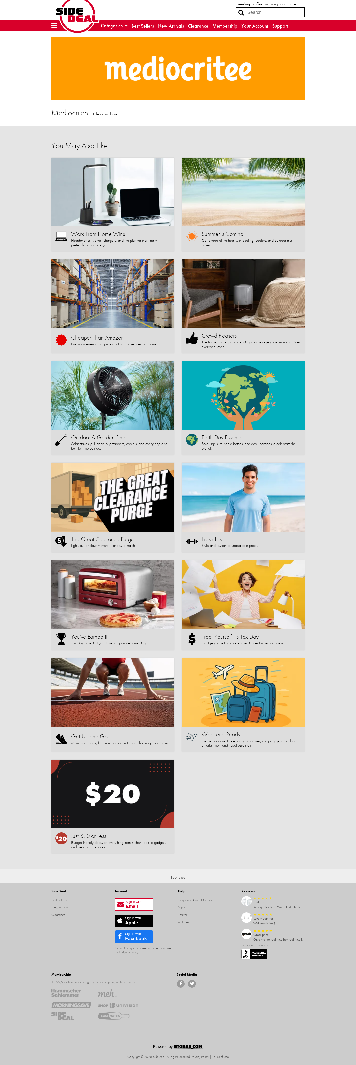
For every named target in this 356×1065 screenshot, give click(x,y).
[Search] (241, 12)
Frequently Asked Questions (196, 900)
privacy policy (129, 952)
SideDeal (58, 891)
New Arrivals (171, 26)
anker (293, 4)
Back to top (178, 877)
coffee (257, 4)
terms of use (163, 948)
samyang (271, 4)
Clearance (198, 26)
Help (181, 891)
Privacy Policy (200, 1056)
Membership (224, 26)
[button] (54, 25)
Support (280, 26)
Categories (114, 25)
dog (283, 4)
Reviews (248, 891)
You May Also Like (79, 146)
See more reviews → (255, 945)
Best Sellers (143, 26)
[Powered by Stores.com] (178, 1048)
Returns (182, 914)
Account (121, 891)
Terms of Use (220, 1056)
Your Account (254, 26)
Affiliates (183, 922)
